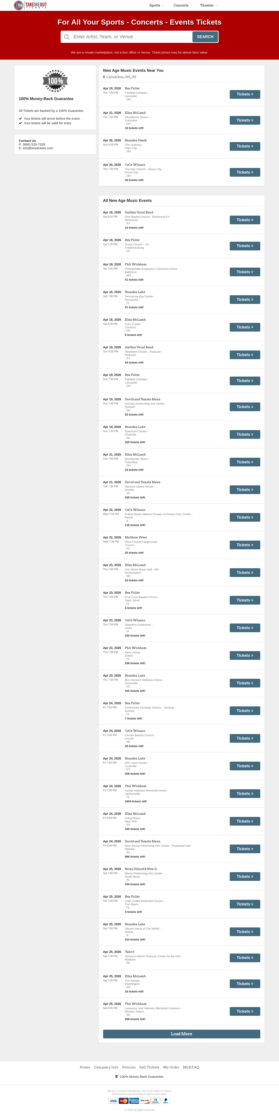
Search (205, 37)
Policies (129, 1067)
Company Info (106, 1067)
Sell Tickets (149, 1067)
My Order (171, 1067)
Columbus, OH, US (119, 77)
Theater (209, 5)
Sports (157, 5)
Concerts (183, 5)
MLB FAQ (191, 1067)
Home (85, 1067)
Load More (181, 1034)
